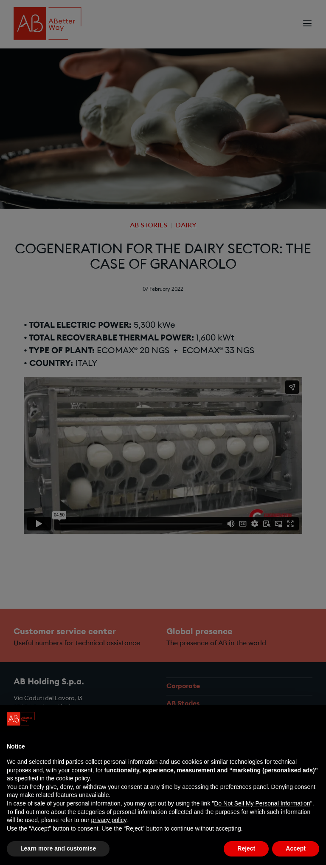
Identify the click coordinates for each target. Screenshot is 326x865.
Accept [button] (296, 848)
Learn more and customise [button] (58, 848)
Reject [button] (246, 848)
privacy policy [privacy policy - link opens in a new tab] (108, 820)
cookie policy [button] (73, 778)
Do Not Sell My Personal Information (262, 803)
